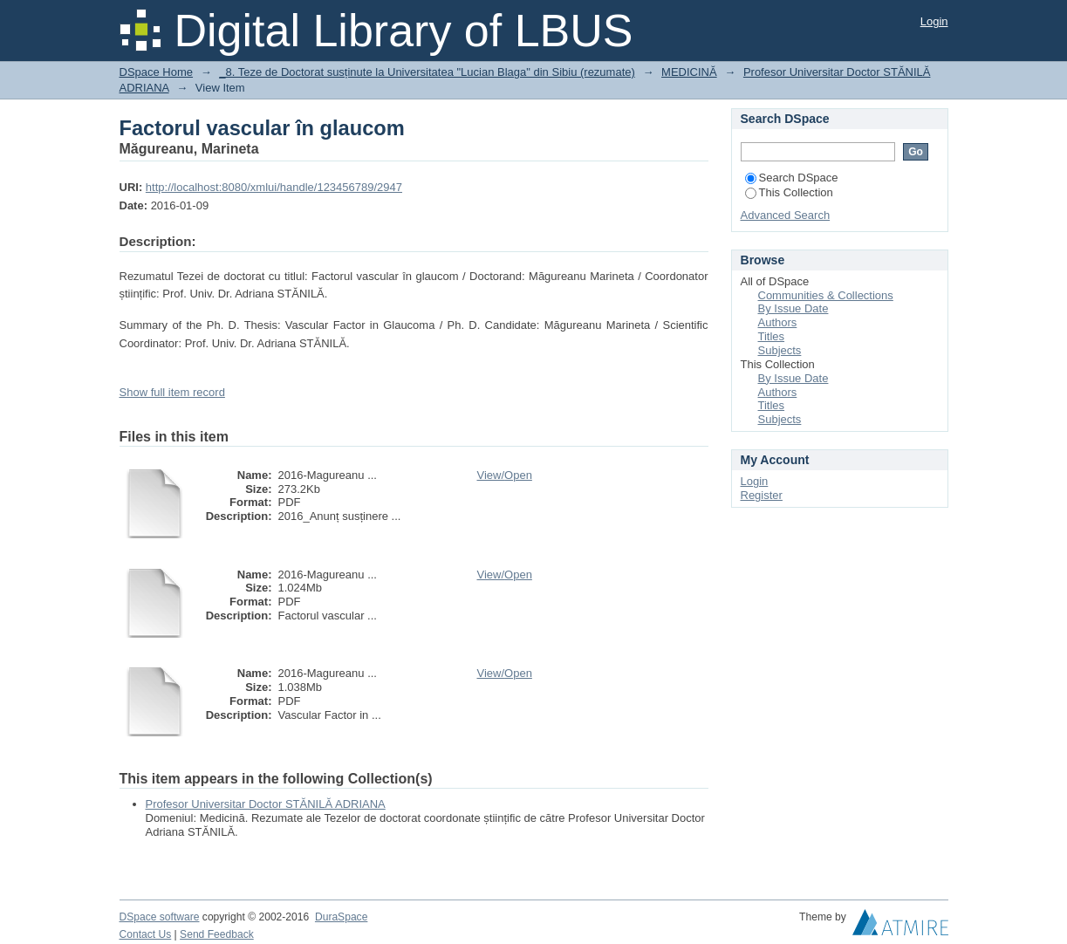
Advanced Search (786, 215)
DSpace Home (157, 72)
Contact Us (146, 934)
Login (934, 21)
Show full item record (172, 392)
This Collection (789, 192)
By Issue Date (793, 308)
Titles (771, 336)
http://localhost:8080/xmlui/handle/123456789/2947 (274, 187)
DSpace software (160, 917)
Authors (777, 322)
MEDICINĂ (689, 72)
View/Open (504, 475)
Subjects (780, 350)
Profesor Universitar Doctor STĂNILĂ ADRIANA (266, 804)
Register (762, 495)
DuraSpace (341, 917)
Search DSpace (791, 177)
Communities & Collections (825, 295)
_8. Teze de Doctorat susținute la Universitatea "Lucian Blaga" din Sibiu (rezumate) (427, 72)
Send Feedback (217, 934)
